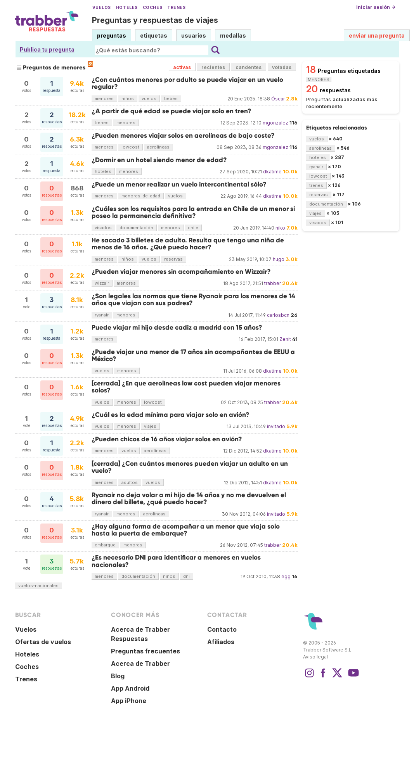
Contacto (222, 629)
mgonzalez (275, 123)
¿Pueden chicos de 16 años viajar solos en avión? (167, 439)
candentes (249, 67)
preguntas (111, 35)
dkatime (272, 172)
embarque (105, 545)
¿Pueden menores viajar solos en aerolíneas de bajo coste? (183, 135)
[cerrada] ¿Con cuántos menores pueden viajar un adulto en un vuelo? (190, 467)
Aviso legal (315, 657)
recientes (213, 67)
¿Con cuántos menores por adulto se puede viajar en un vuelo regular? (187, 83)
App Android (130, 688)
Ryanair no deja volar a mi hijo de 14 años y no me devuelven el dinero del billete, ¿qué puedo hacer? (189, 498)
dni (186, 576)
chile (193, 227)
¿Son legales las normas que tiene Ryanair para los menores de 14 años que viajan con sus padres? (193, 299)
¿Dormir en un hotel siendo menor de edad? (159, 160)
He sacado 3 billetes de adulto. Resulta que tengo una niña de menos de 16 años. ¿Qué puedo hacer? (188, 243)
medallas (233, 35)
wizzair (102, 283)
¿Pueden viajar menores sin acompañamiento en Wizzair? (181, 272)
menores (104, 98)
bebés (171, 98)
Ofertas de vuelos (43, 642)
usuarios (193, 35)
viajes (150, 426)
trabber (272, 283)
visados (103, 227)
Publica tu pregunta (47, 49)
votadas (281, 67)
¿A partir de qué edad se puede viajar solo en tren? (171, 111)
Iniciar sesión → (375, 7)
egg (286, 576)
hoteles (103, 171)
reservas (173, 259)
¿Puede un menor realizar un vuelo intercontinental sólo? (179, 184)
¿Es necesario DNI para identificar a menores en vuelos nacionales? (176, 560)
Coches (152, 7)
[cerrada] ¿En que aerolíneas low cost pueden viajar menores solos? (186, 386)
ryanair (102, 315)
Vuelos (101, 7)
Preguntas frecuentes (145, 651)
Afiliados (220, 642)
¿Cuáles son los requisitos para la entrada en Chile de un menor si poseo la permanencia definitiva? (193, 212)
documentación (136, 227)
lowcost (130, 147)
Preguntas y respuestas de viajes (155, 20)
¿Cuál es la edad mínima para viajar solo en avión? (170, 415)
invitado (276, 426)
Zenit (285, 339)
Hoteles (127, 7)
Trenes (176, 7)
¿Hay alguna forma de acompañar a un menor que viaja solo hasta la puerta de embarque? (186, 529)
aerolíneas (158, 147)
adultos (129, 482)
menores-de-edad (140, 196)
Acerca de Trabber (140, 663)
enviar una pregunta (377, 35)
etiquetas (153, 35)
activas (182, 67)
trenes (102, 122)
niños (127, 98)
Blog (118, 676)
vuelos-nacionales (38, 585)
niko (280, 228)
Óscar (278, 99)
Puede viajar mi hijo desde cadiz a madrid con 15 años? (177, 327)
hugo (278, 259)
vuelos (149, 98)
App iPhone (128, 701)
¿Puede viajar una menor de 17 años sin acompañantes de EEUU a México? (193, 355)
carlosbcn (278, 315)
